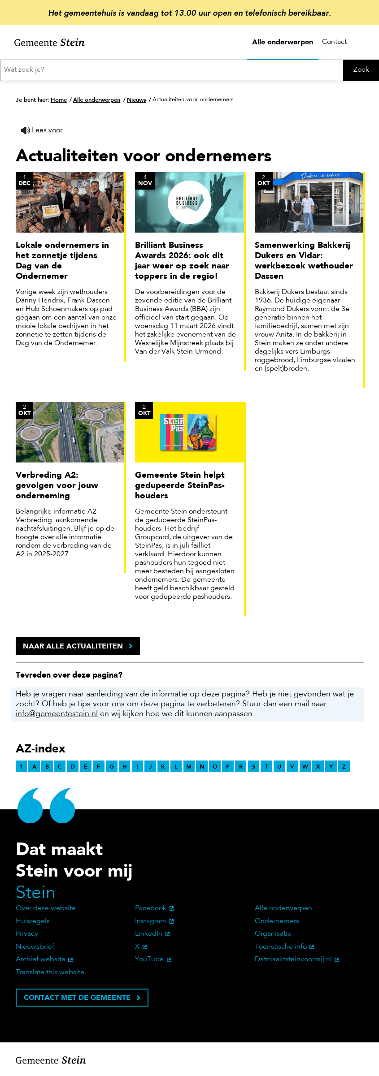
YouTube (149, 959)
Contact (334, 42)
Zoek (361, 69)
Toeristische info (281, 947)
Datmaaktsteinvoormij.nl (293, 959)
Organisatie (273, 934)
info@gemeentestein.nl (57, 714)
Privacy (27, 934)
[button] (41, 130)
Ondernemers (277, 921)
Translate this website (50, 972)
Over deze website (46, 908)
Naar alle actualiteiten (73, 646)
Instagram (150, 921)
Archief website (40, 959)
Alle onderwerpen (282, 42)
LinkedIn (148, 934)
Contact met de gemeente (77, 997)
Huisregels (33, 921)
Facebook (150, 908)
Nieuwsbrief (35, 947)
